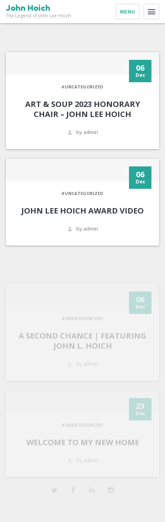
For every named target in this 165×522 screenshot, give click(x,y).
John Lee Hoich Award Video (82, 210)
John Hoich (28, 8)
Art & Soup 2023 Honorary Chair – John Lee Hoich (82, 109)
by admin (82, 132)
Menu (127, 12)
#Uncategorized (82, 87)
